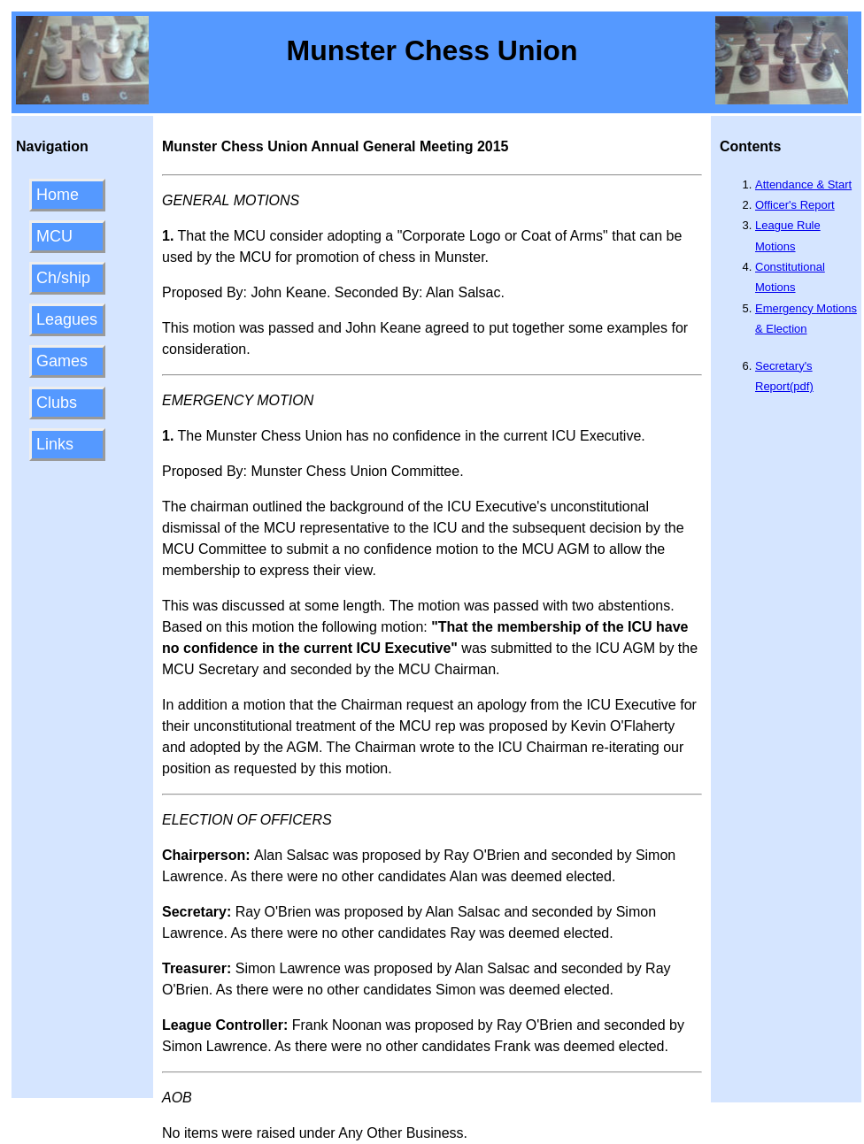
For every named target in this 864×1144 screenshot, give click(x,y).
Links (54, 444)
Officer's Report (795, 204)
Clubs (56, 402)
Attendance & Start (803, 184)
